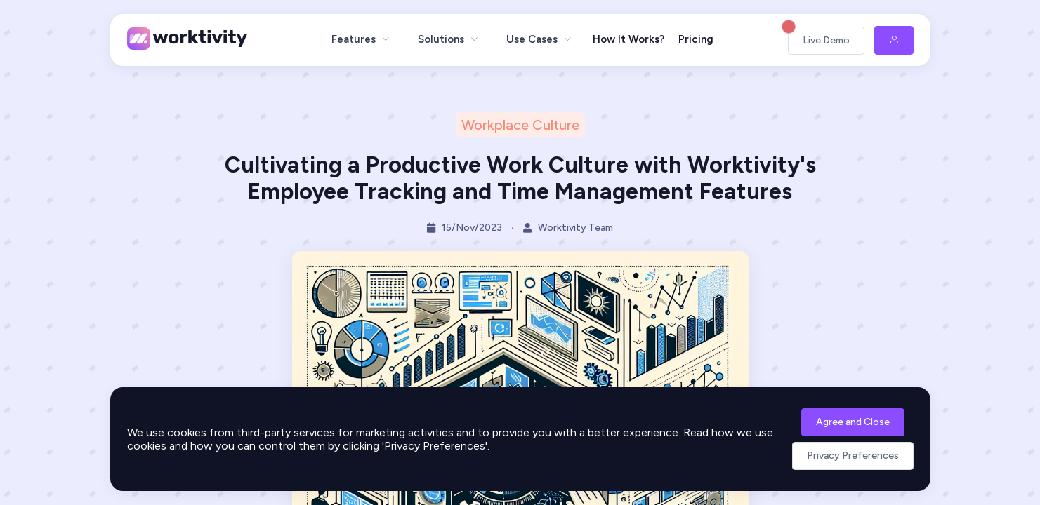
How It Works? (628, 39)
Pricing (695, 39)
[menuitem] (360, 39)
